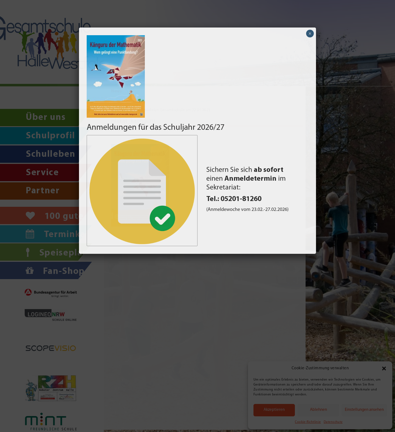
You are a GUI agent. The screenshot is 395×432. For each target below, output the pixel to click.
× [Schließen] (309, 34)
